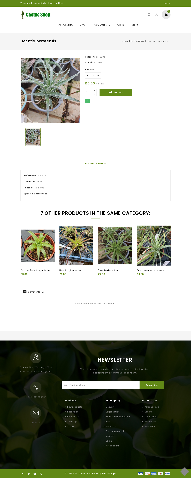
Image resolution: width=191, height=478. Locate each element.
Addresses (150, 421)
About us (111, 426)
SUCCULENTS (102, 24)
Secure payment (115, 431)
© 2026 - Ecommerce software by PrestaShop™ (90, 473)
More (135, 24)
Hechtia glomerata (70, 270)
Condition (29, 181)
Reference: (91, 56)
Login (109, 441)
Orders (148, 411)
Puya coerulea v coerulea (151, 270)
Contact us (73, 416)
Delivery (110, 407)
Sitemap (72, 421)
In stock (28, 187)
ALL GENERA (66, 24)
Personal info (152, 407)
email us (35, 422)
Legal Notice (113, 411)
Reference (30, 175)
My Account (150, 400)
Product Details (95, 163)
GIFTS (121, 24)
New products (74, 407)
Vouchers (150, 426)
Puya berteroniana (108, 270)
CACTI (83, 24)
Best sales (73, 411)
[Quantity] (89, 92)
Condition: (91, 62)
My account (112, 445)
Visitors (110, 436)
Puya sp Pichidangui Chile (35, 270)
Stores (70, 426)
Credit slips (151, 416)
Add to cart (115, 92)
